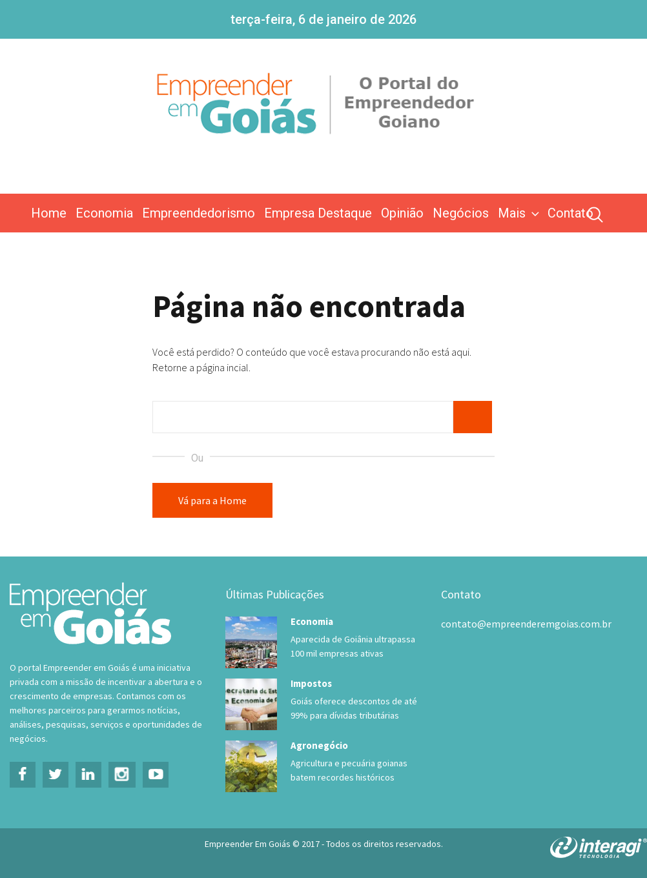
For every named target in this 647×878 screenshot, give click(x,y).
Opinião (402, 213)
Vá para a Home (212, 500)
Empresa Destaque (318, 213)
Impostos (311, 683)
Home (49, 213)
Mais (520, 213)
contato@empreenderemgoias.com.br (526, 623)
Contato (570, 213)
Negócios (461, 213)
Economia (104, 213)
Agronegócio (319, 745)
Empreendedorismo (198, 213)
